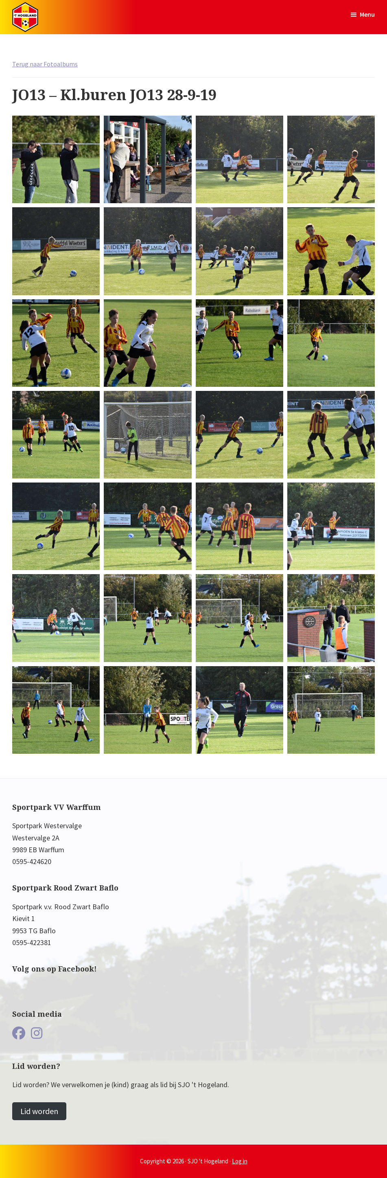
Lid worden (39, 1111)
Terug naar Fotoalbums (45, 64)
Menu (367, 14)
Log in (239, 1161)
